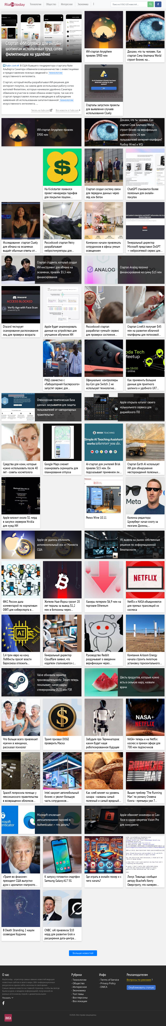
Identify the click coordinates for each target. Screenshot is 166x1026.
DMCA (103, 987)
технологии (55, 72)
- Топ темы (77, 994)
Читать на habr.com (40, 110)
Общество (51, 4)
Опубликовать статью (141, 987)
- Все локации (79, 1001)
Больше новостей (83, 953)
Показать (7, 997)
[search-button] (150, 4)
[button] (158, 4)
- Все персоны (79, 997)
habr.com (10, 65)
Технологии (35, 4)
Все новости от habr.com (67, 110)
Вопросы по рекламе (139, 979)
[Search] (132, 4)
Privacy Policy (108, 983)
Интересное (67, 4)
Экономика (83, 4)
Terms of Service (109, 979)
